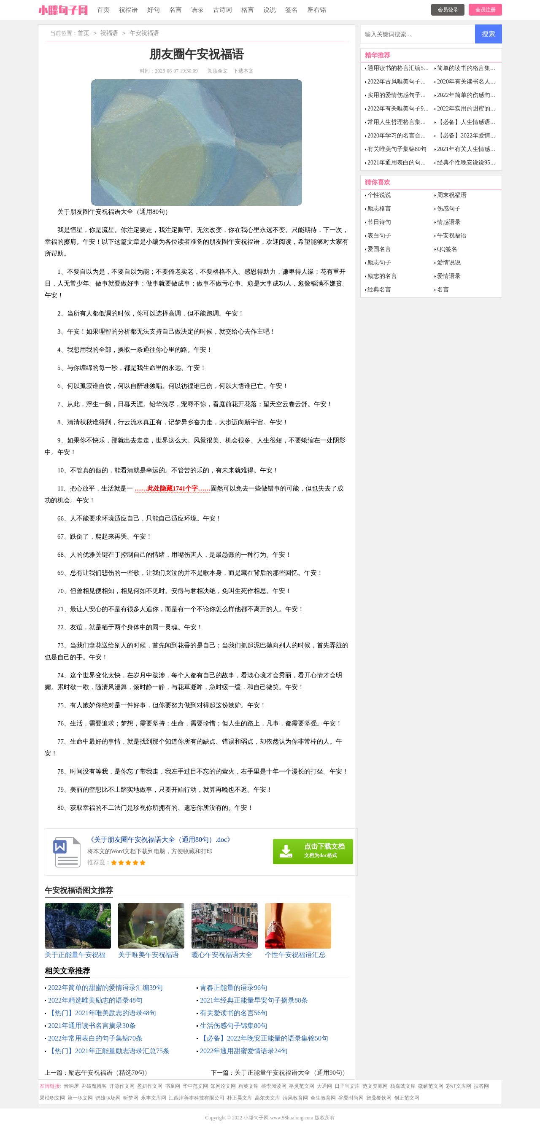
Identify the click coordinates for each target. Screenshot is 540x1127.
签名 (291, 9)
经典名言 (379, 289)
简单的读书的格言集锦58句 (472, 68)
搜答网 (481, 1086)
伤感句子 (449, 208)
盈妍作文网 (149, 1086)
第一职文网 (80, 1098)
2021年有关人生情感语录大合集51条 (484, 149)
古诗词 (222, 9)
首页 (103, 9)
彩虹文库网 (458, 1086)
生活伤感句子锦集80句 (233, 1025)
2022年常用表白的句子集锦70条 (95, 1038)
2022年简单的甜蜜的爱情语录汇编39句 (105, 987)
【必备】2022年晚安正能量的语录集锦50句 (264, 1038)
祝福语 (128, 9)
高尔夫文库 (267, 1098)
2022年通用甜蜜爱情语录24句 (244, 1050)
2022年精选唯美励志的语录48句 (95, 1000)
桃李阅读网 (273, 1086)
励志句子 (379, 262)
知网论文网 (223, 1086)
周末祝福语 (452, 195)
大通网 (324, 1086)
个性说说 (379, 195)
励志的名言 (382, 276)
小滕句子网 (256, 1118)
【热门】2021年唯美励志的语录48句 (102, 1012)
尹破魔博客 (94, 1086)
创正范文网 (406, 1098)
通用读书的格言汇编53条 (399, 68)
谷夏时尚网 (351, 1098)
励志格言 (379, 208)
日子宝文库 (347, 1086)
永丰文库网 (153, 1098)
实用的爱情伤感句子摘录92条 (405, 95)
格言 (247, 9)
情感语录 (449, 222)
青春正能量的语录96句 (233, 987)
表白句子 (379, 235)
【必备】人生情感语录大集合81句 (481, 122)
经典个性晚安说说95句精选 (472, 162)
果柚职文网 (52, 1098)
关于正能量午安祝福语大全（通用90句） (291, 1072)
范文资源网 (375, 1086)
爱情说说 (449, 262)
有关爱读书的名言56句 (233, 1012)
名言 (175, 9)
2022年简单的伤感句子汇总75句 (478, 95)
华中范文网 (195, 1086)
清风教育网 (295, 1098)
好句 (153, 9)
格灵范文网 (301, 1086)
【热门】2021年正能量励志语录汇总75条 (109, 1050)
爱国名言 (379, 249)
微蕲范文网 (430, 1086)
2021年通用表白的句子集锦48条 (408, 162)
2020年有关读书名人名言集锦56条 (481, 81)
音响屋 (71, 1086)
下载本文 (243, 71)
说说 (269, 9)
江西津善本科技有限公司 (196, 1098)
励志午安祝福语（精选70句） (109, 1072)
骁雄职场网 (108, 1098)
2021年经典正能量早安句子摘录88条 (254, 1000)
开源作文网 (122, 1086)
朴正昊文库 (239, 1098)
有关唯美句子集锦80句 (397, 149)
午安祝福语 (144, 33)
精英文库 (248, 1086)
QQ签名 (447, 249)
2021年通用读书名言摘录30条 (92, 1025)
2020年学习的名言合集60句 (402, 135)
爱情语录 (449, 276)
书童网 (172, 1086)
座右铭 (316, 9)
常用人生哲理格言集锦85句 (402, 122)
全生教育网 (323, 1098)
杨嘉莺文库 (403, 1086)
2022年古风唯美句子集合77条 (405, 81)
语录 (197, 9)
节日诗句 (379, 222)
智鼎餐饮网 (379, 1098)
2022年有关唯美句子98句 (399, 108)
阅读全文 (218, 71)
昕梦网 (130, 1098)
